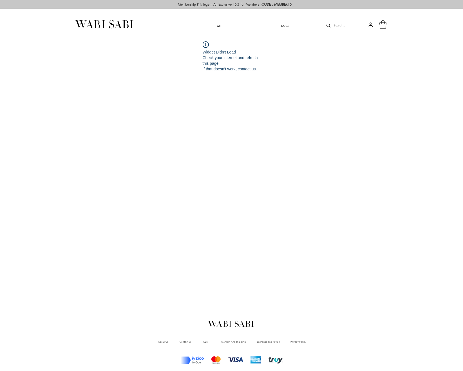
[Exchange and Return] (268, 342)
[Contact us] (185, 342)
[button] (370, 24)
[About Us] (163, 342)
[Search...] (341, 25)
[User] (445, 9)
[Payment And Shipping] (233, 341)
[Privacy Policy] (298, 342)
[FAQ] (206, 342)
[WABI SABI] (105, 26)
